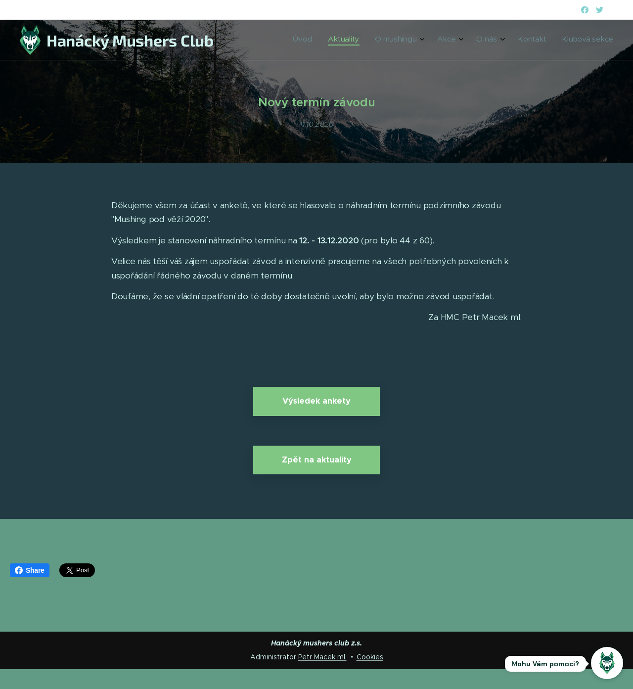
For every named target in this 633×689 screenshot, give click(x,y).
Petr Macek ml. (322, 656)
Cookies (370, 656)
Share (30, 570)
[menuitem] (506, 40)
